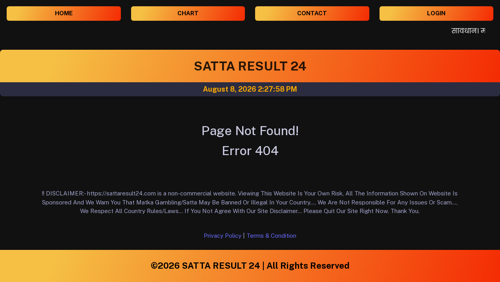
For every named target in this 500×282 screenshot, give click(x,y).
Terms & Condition (271, 235)
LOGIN (436, 13)
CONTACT (312, 13)
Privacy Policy (222, 235)
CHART (188, 13)
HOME (64, 13)
